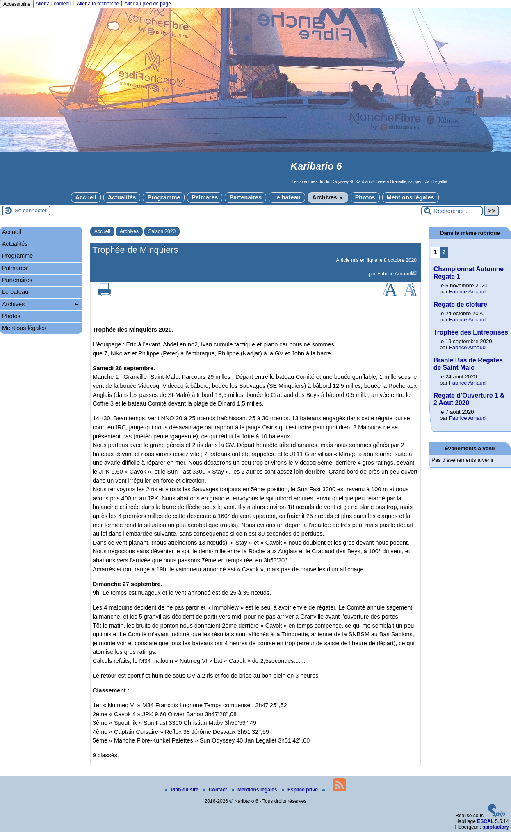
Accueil (85, 197)
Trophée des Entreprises (470, 332)
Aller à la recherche (98, 4)
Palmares (205, 197)
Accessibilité (16, 4)
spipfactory (495, 827)
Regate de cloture (460, 304)
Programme (163, 197)
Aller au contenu (53, 4)
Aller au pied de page (147, 4)
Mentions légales (410, 197)
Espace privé (300, 790)
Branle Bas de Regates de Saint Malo (468, 364)
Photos (365, 197)
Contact (215, 790)
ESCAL (485, 821)
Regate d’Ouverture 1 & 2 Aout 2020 (468, 399)
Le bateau (287, 197)
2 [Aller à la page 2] (443, 252)
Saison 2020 (162, 231)
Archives (328, 197)
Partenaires (245, 197)
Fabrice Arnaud (394, 274)
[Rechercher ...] (452, 210)
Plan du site (182, 790)
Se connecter (31, 210)
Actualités (122, 197)
